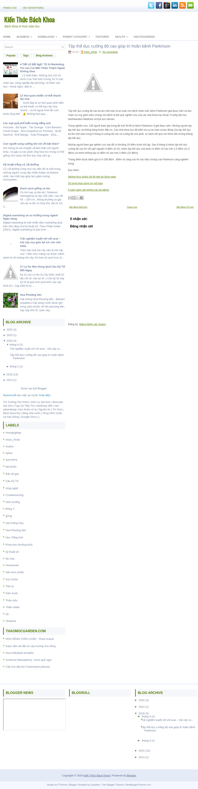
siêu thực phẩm (15, 572)
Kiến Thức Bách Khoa (29, 19)
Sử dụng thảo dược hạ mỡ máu (85, 183)
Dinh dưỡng (13, 502)
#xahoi (9, 446)
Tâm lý (10, 586)
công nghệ (12, 488)
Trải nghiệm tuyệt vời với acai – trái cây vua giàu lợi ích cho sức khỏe (40, 242)
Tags (26, 55)
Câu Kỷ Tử (12, 481)
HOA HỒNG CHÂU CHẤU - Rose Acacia (30, 638)
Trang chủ (9, 8)
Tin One (57, 409)
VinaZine (11, 621)
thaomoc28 (9, 395)
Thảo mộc (12, 600)
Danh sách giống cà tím (35, 188)
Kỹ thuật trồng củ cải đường (21, 164)
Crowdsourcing (15, 495)
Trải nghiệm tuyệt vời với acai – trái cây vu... (36, 348)
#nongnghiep (13, 432)
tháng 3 (14, 366)
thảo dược (12, 593)
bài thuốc (11, 466)
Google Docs (29, 416)
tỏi (7, 614)
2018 (9, 340)
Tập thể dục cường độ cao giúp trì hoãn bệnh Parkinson (119, 46)
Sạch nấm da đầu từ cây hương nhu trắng (30, 646)
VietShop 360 (44, 405)
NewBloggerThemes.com (138, 784)
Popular (11, 55)
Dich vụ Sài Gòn (41, 402)
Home (7, 36)
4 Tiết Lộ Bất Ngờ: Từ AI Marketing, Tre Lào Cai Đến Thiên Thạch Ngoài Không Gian (42, 68)
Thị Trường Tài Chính (16, 402)
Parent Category (77, 35)
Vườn (41, 395)
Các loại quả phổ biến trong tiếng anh (27, 123)
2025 (9, 329)
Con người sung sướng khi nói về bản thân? (31, 143)
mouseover (12, 565)
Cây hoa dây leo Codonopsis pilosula (28, 666)
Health (122, 35)
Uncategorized (144, 36)
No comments (110, 52)
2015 (9, 374)
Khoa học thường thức (19, 544)
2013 (9, 380)
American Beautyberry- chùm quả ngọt (29, 659)
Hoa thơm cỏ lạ (27, 409)
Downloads (49, 35)
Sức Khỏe (12, 579)
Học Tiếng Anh (14, 537)
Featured (102, 36)
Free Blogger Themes (113, 784)
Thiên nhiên (13, 607)
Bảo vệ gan (12, 473)
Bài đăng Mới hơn (78, 207)
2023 (9, 335)
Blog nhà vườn (32, 413)
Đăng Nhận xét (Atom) (92, 324)
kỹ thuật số (12, 551)
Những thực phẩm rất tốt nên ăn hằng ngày (92, 176)
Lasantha (95, 784)
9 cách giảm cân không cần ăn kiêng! (88, 190)
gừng (9, 515)
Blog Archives (44, 55)
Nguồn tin (44, 409)
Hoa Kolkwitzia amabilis (20, 652)
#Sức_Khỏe (13, 439)
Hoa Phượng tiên (30, 294)
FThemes (62, 784)
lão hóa (10, 558)
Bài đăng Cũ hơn (185, 207)
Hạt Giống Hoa (15, 523)
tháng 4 (14, 344)
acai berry (11, 459)
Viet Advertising (33, 8)
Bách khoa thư (12, 413)
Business (26, 35)
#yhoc (9, 453)
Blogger (41, 388)
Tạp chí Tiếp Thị (24, 405)
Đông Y (10, 508)
